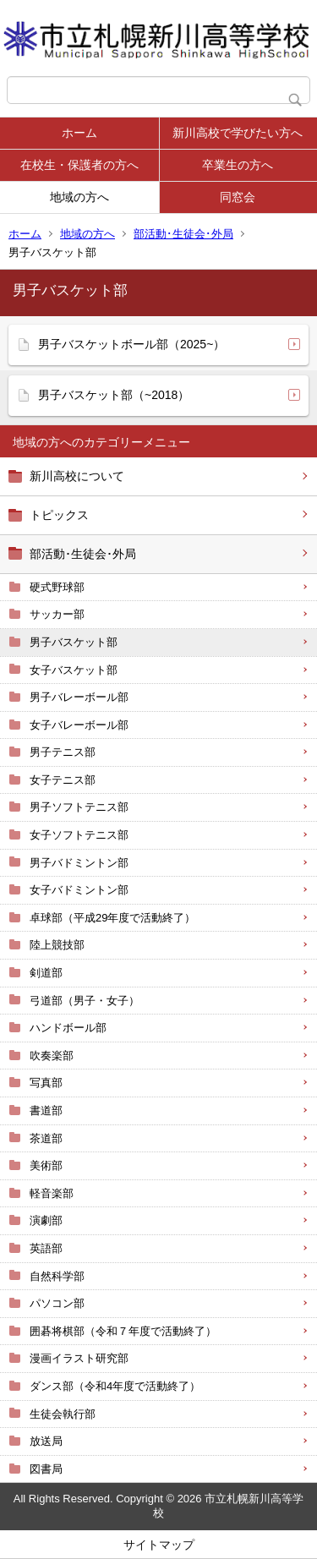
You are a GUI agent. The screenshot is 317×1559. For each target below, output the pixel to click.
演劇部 (46, 1220)
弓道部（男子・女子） (84, 1000)
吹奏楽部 (52, 1055)
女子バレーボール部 (79, 725)
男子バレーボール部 (79, 697)
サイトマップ (158, 1544)
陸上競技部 (57, 944)
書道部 (46, 1110)
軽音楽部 (52, 1193)
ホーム (79, 132)
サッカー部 (57, 614)
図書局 (46, 1469)
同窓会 (237, 197)
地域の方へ (79, 197)
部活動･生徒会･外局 (183, 233)
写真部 (46, 1082)
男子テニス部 (63, 752)
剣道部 (46, 972)
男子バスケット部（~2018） (113, 395)
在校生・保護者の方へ (79, 165)
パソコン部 (57, 1303)
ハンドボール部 (68, 1027)
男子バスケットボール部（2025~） (131, 344)
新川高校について (77, 476)
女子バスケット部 (74, 670)
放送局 (46, 1441)
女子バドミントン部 (79, 889)
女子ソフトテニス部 (79, 835)
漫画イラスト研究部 (79, 1358)
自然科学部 (57, 1276)
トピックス (59, 515)
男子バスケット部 (74, 642)
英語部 (46, 1248)
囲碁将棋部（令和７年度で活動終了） (123, 1331)
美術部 (46, 1165)
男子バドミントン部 (79, 862)
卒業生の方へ (237, 165)
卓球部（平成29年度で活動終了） (112, 917)
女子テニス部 (63, 780)
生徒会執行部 (63, 1414)
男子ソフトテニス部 (79, 807)
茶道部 (46, 1138)
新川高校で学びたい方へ (237, 132)
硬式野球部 (57, 587)
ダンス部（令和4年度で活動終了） (115, 1386)
